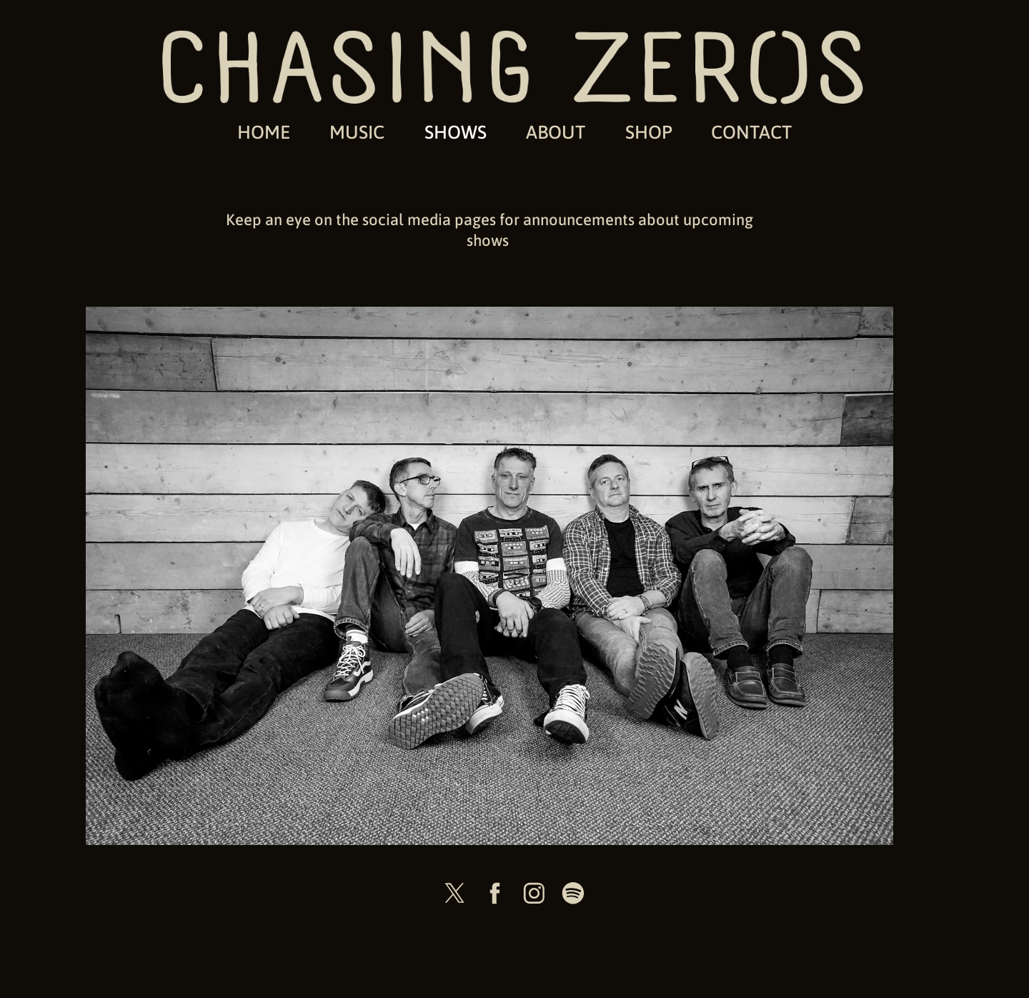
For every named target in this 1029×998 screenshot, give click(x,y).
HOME (263, 131)
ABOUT (555, 131)
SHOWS (455, 131)
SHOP (648, 131)
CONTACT (751, 131)
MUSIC (356, 131)
